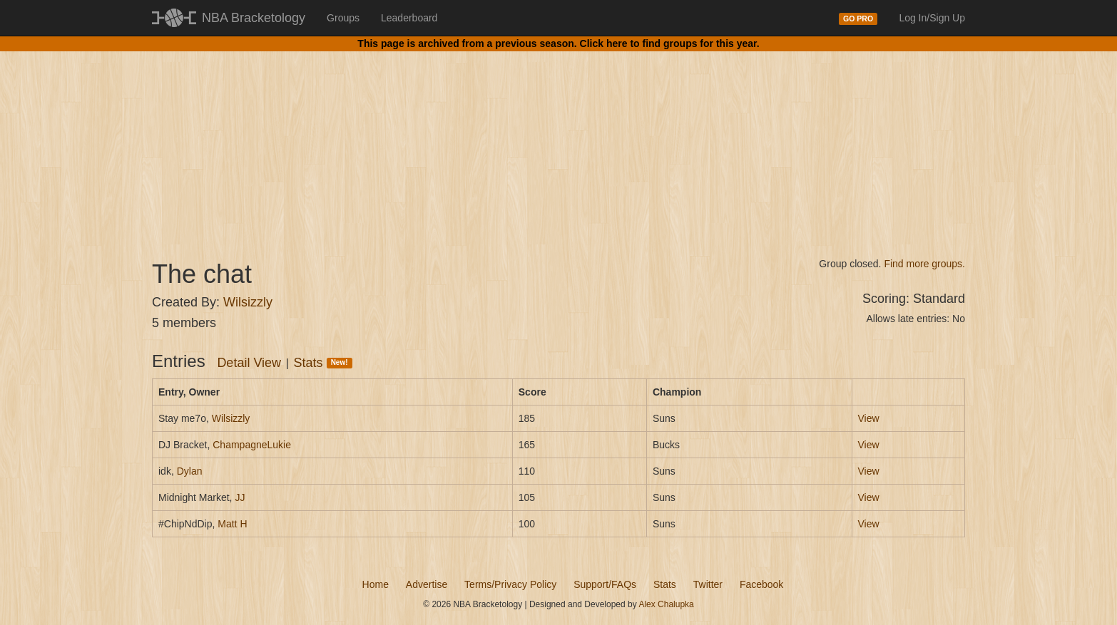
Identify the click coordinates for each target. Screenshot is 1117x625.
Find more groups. (924, 263)
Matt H (232, 524)
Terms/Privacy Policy (510, 584)
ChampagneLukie (252, 444)
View (868, 418)
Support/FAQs (604, 584)
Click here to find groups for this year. (670, 43)
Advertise (426, 584)
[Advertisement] (558, 142)
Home (375, 584)
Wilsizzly (247, 302)
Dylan (190, 471)
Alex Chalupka (665, 604)
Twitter (708, 584)
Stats (323, 363)
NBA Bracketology (253, 18)
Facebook (761, 584)
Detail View (249, 363)
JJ (240, 497)
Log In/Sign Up (932, 18)
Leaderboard (409, 18)
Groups (343, 18)
